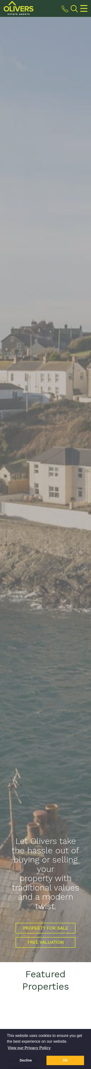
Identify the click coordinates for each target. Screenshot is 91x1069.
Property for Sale (45, 928)
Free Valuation (46, 942)
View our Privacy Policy (29, 1048)
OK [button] (65, 1060)
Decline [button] (26, 1060)
